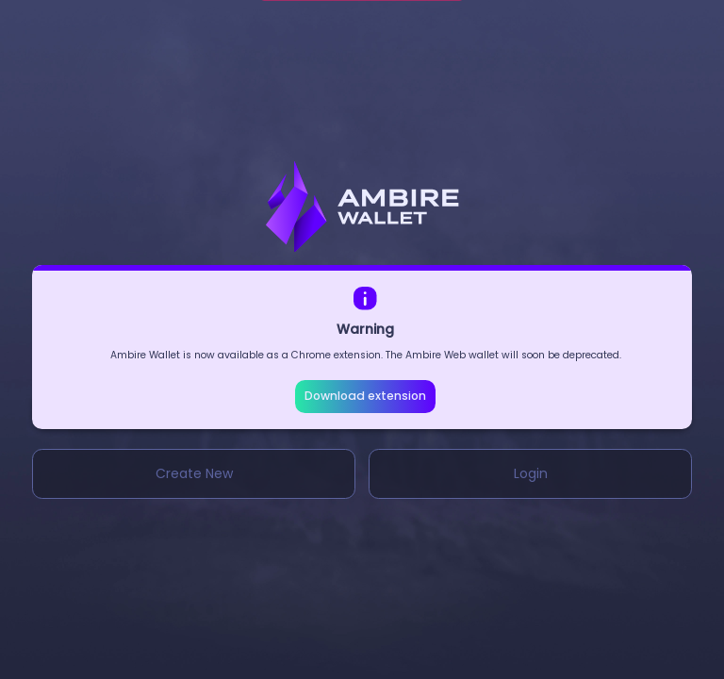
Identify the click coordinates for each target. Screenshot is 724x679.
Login (531, 473)
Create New (194, 473)
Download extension (365, 396)
